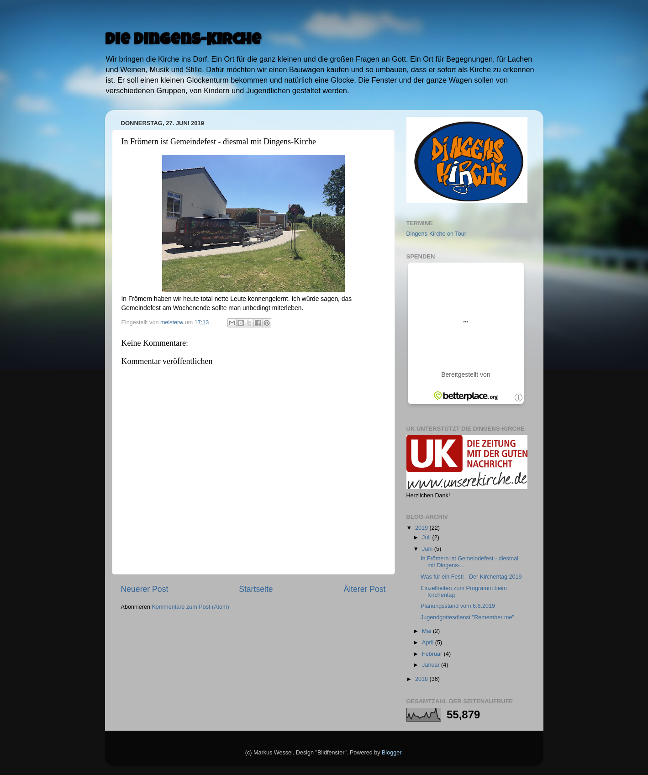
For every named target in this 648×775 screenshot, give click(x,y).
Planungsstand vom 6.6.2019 (458, 606)
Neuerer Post (145, 589)
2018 (422, 679)
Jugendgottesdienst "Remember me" (467, 617)
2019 (422, 528)
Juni (428, 549)
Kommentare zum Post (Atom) (190, 607)
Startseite (256, 589)
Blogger (391, 752)
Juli (427, 537)
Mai (427, 631)
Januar (431, 665)
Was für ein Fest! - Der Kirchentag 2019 (471, 577)
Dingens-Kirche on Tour (436, 234)
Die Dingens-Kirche (183, 41)
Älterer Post (364, 589)
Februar (433, 654)
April (428, 642)
